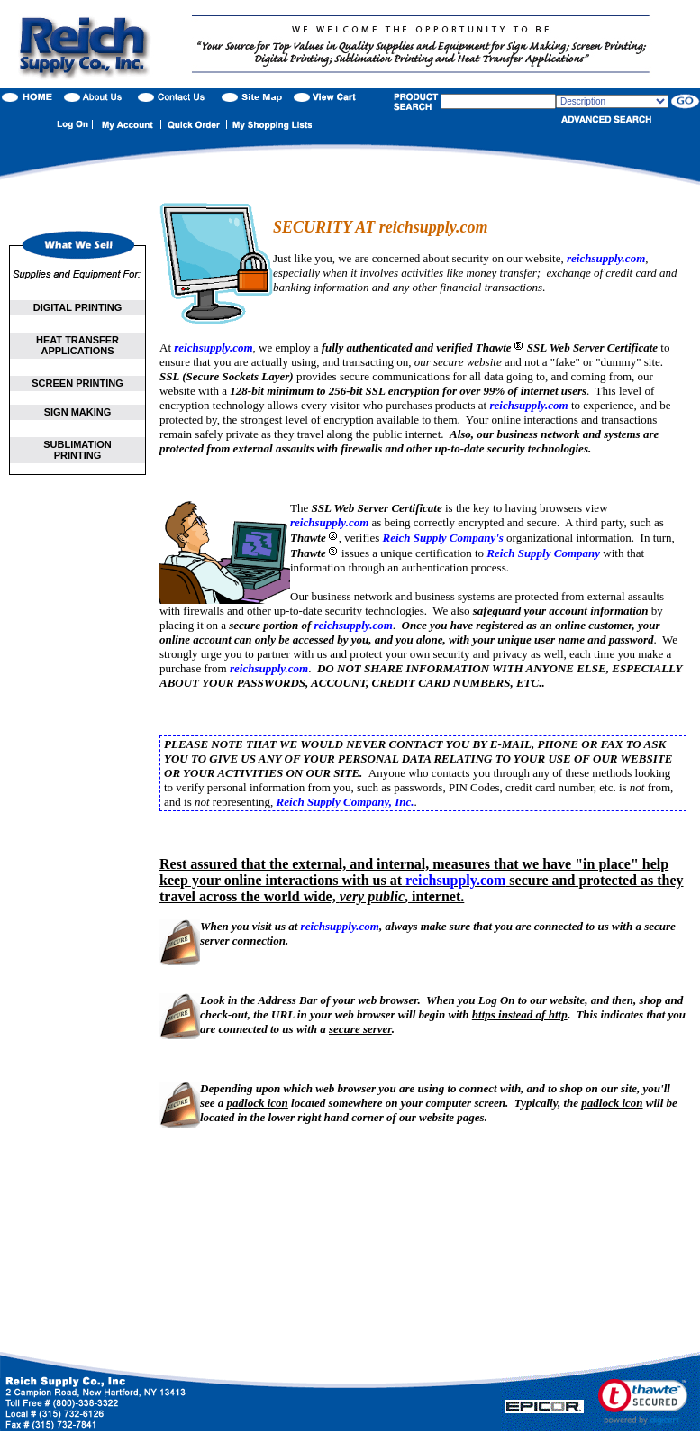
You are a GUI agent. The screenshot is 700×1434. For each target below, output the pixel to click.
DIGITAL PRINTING (78, 307)
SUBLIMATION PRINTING (77, 450)
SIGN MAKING (78, 411)
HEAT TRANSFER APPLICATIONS (77, 345)
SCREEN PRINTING (77, 383)
